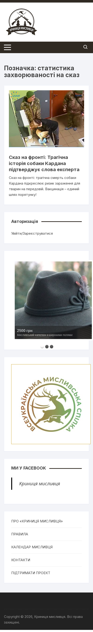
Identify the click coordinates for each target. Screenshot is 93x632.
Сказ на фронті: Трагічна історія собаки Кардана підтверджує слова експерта (44, 163)
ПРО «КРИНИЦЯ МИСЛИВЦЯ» (37, 521)
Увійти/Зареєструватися (32, 233)
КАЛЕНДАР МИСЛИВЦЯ (32, 547)
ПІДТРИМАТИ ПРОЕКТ (30, 573)
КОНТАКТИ (20, 560)
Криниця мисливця (39, 483)
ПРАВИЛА (19, 534)
